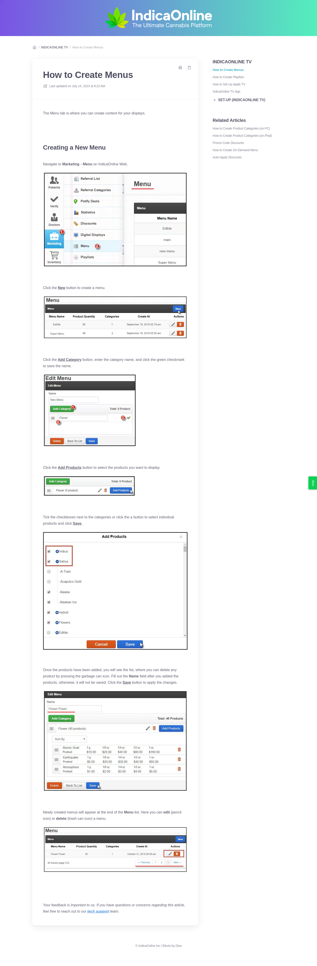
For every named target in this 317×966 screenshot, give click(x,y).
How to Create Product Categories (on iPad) (242, 135)
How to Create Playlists (228, 77)
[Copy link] (189, 67)
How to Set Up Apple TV (229, 84)
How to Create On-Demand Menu (235, 150)
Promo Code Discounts (228, 143)
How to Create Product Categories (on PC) (241, 128)
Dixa (179, 946)
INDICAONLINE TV (54, 47)
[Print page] (180, 67)
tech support (98, 911)
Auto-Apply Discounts (227, 157)
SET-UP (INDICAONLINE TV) (239, 100)
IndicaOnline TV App (226, 91)
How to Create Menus (87, 47)
